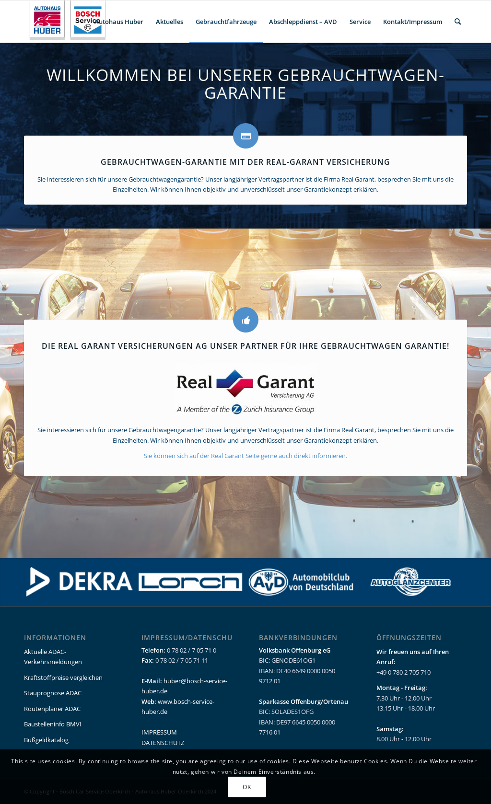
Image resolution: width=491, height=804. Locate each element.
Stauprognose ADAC (53, 693)
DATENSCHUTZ (162, 742)
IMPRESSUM (159, 732)
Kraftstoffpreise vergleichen (63, 677)
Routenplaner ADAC (52, 708)
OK (247, 787)
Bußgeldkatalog (46, 739)
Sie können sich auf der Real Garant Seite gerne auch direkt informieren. (245, 455)
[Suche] (457, 21)
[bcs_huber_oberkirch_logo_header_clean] (70, 21)
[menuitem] (119, 21)
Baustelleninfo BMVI (53, 724)
